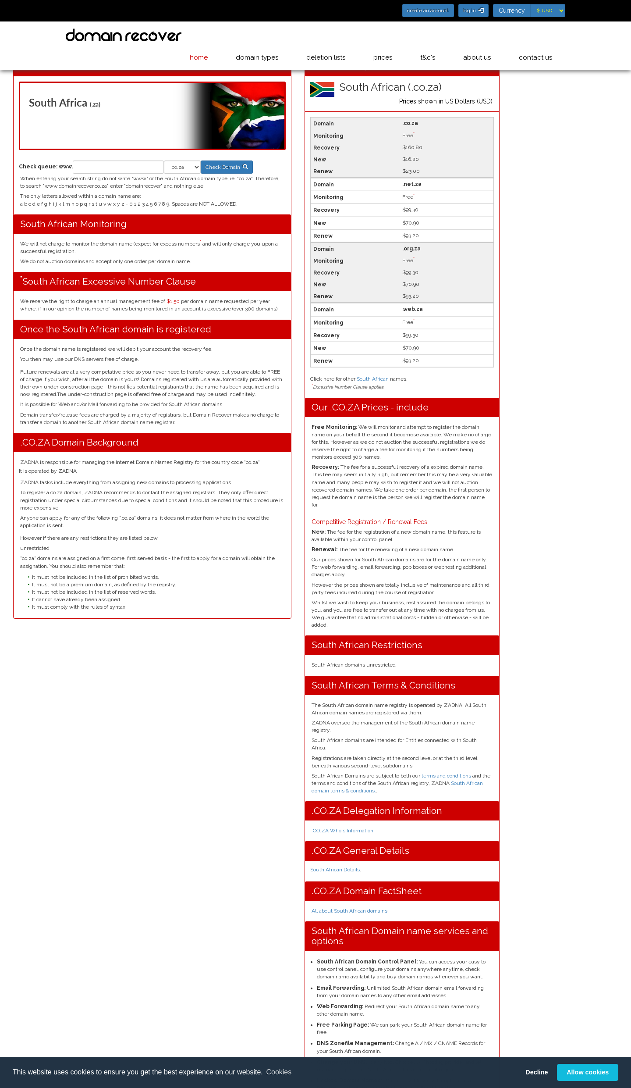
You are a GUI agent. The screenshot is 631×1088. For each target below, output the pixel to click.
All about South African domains (349, 911)
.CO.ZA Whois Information (342, 831)
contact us (535, 35)
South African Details (335, 870)
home (209, 35)
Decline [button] (536, 1072)
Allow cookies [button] (588, 1072)
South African (373, 379)
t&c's (431, 35)
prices (388, 35)
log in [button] (473, 10)
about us (479, 35)
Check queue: (38, 167)
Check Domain (227, 167)
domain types (266, 35)
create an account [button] (428, 10)
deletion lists (332, 35)
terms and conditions (446, 776)
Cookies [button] (278, 1072)
